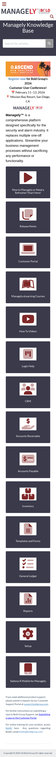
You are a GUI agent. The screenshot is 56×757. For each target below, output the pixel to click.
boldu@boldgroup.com (31, 731)
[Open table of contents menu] (5, 3)
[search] (24, 43)
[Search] (49, 43)
